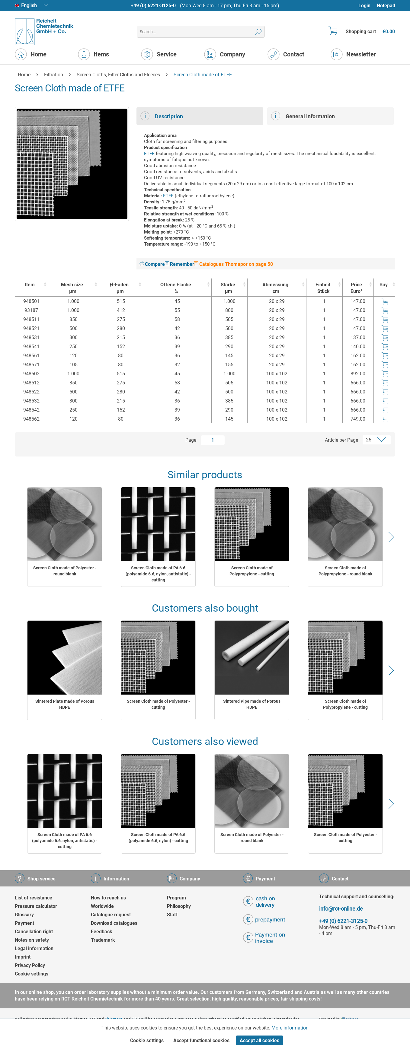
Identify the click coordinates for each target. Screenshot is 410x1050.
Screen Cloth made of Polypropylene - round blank (345, 570)
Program (176, 898)
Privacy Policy (30, 965)
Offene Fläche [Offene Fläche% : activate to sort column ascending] (175, 288)
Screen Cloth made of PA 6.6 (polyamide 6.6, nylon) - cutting (158, 837)
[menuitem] (367, 5)
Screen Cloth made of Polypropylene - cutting (251, 570)
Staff (172, 915)
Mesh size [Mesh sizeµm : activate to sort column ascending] (72, 288)
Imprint (22, 957)
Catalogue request (111, 915)
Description (161, 115)
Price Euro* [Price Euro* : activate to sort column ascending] (357, 288)
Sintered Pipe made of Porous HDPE (251, 704)
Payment (24, 923)
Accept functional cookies (201, 1040)
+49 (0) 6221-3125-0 (153, 5)
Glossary (24, 915)
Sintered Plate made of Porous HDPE (64, 704)
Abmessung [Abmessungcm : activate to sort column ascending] (275, 288)
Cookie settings (31, 974)
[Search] (258, 32)
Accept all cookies (259, 1040)
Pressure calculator (36, 906)
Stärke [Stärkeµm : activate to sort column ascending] (228, 288)
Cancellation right (34, 931)
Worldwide (102, 906)
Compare (152, 264)
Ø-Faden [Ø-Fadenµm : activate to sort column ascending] (119, 288)
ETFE (149, 153)
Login (364, 5)
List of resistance (33, 898)
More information (290, 1028)
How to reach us (108, 898)
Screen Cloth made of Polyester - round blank (64, 570)
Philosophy (179, 906)
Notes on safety (32, 940)
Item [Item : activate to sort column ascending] (30, 285)
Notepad (386, 5)
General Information (303, 115)
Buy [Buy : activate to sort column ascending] (384, 285)
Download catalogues (114, 923)
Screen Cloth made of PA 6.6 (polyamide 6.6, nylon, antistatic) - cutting (158, 573)
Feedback (101, 931)
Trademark (103, 940)
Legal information (34, 948)
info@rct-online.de (341, 908)
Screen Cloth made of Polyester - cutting (158, 704)
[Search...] (200, 32)
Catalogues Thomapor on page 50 (233, 264)
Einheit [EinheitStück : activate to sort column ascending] (322, 288)
